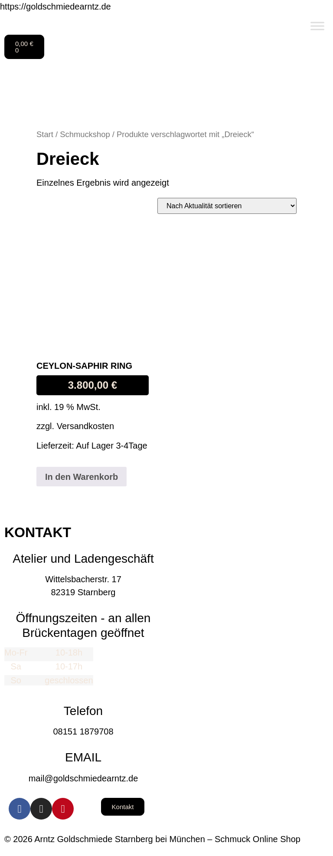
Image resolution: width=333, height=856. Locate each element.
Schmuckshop (85, 134)
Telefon (83, 711)
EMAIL (83, 757)
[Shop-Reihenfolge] (227, 206)
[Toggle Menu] (317, 26)
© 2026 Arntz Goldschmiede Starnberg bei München (104, 839)
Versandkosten (85, 426)
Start (44, 134)
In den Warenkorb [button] (81, 477)
